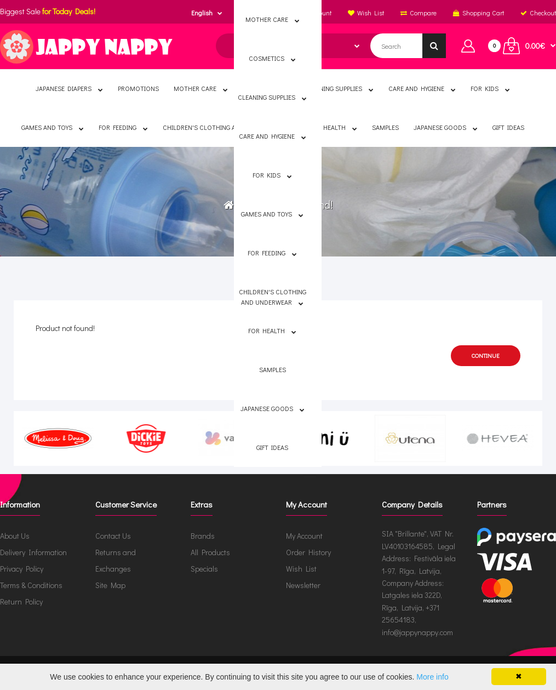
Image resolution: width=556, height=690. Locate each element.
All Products (210, 552)
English (202, 12)
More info (432, 676)
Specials (204, 568)
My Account (304, 536)
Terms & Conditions (31, 585)
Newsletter (303, 585)
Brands (203, 536)
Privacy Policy (21, 568)
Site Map (110, 585)
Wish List (301, 568)
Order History (308, 552)
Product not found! (286, 204)
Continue (486, 355)
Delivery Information (33, 552)
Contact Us (113, 536)
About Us (15, 536)
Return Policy (21, 601)
